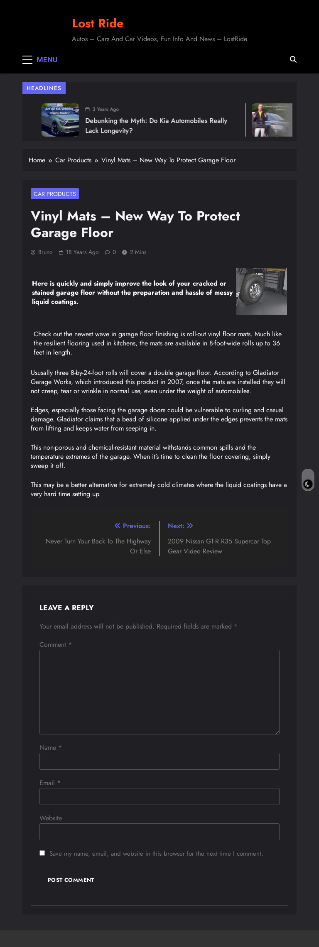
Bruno (45, 252)
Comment (55, 644)
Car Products (55, 194)
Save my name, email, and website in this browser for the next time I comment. (156, 853)
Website (50, 818)
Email (50, 783)
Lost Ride (98, 23)
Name (50, 747)
